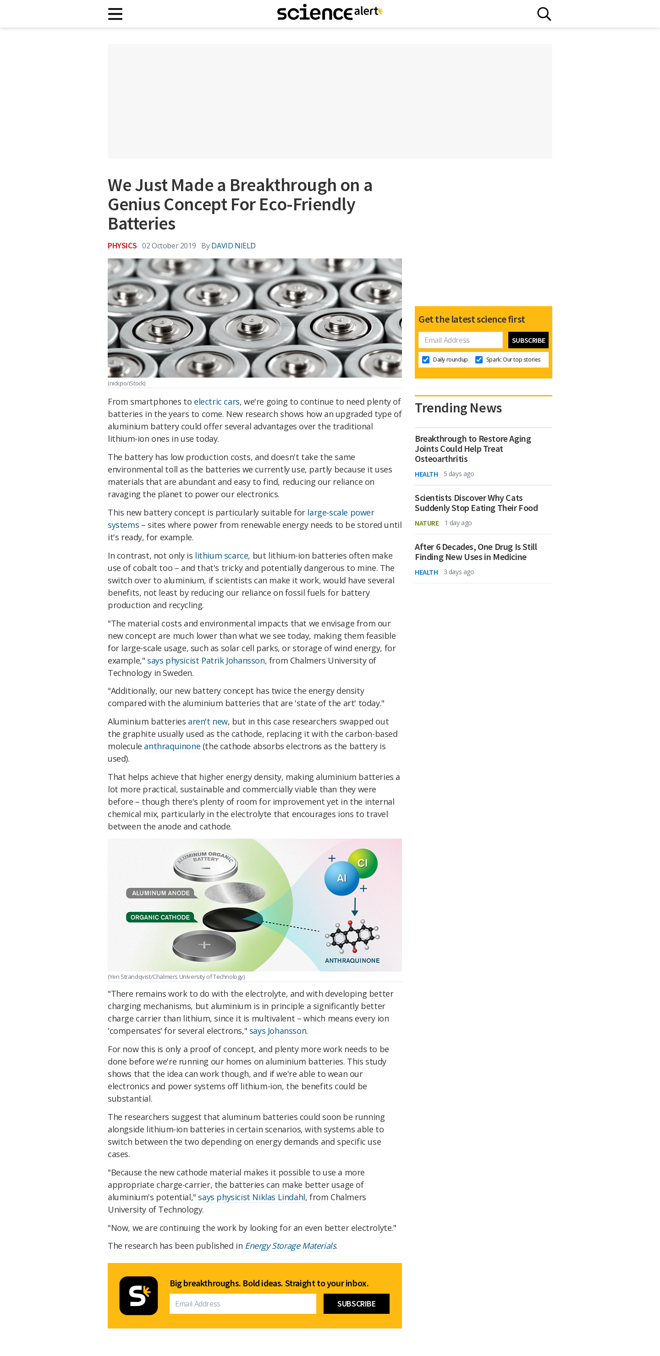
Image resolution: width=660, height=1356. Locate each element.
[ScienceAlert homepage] (330, 13)
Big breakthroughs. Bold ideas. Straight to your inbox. (269, 1283)
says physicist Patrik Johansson (206, 660)
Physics (122, 245)
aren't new (208, 721)
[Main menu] (116, 14)
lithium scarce (221, 555)
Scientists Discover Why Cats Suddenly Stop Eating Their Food (476, 503)
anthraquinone (172, 746)
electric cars (217, 401)
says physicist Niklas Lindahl (251, 1196)
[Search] (544, 14)
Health (426, 473)
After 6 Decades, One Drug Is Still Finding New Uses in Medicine (476, 552)
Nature (427, 522)
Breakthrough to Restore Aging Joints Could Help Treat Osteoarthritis (473, 449)
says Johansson (277, 1030)
